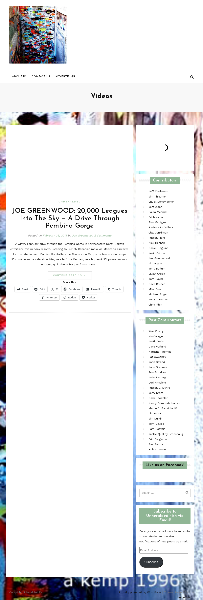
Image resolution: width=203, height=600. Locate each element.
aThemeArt (185, 597)
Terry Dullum (156, 268)
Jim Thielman (157, 196)
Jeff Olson (155, 206)
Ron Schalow (157, 372)
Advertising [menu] (65, 76)
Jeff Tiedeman (158, 191)
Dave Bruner (156, 284)
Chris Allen (155, 304)
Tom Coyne (156, 278)
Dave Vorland (157, 346)
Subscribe (151, 562)
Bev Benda (155, 444)
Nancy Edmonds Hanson (164, 403)
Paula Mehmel (157, 212)
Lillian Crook (156, 273)
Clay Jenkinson (158, 232)
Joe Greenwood (82, 235)
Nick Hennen (156, 242)
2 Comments (102, 235)
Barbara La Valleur (160, 227)
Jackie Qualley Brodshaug (165, 434)
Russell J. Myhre (159, 387)
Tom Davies (156, 423)
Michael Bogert (158, 294)
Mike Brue (155, 289)
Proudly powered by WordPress (140, 592)
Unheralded (69, 201)
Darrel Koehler (158, 398)
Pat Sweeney (157, 356)
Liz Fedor (154, 413)
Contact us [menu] (41, 76)
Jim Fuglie (155, 263)
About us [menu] (19, 76)
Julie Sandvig (157, 377)
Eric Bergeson (157, 439)
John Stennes (157, 367)
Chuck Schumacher (161, 201)
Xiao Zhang (155, 331)
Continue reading (72, 275)
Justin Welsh (156, 341)
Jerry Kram (155, 392)
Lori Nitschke (157, 382)
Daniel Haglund (158, 248)
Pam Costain (156, 428)
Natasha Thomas (159, 351)
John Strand (156, 362)
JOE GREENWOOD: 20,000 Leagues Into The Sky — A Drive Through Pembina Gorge (69, 218)
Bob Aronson (157, 449)
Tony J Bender (158, 299)
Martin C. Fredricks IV (162, 408)
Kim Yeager (155, 336)
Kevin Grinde (156, 253)
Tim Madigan (157, 222)
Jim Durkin (155, 418)
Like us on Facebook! (165, 465)
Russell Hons (157, 237)
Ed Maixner (155, 217)
